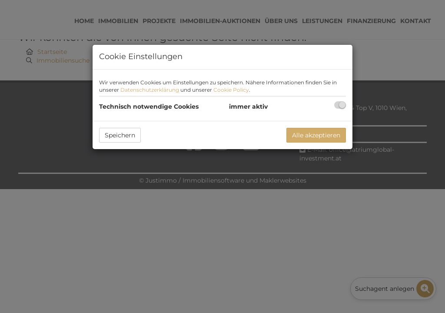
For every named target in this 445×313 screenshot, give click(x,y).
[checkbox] (340, 105)
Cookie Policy (231, 90)
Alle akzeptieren (316, 135)
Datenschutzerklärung (149, 90)
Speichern (120, 135)
